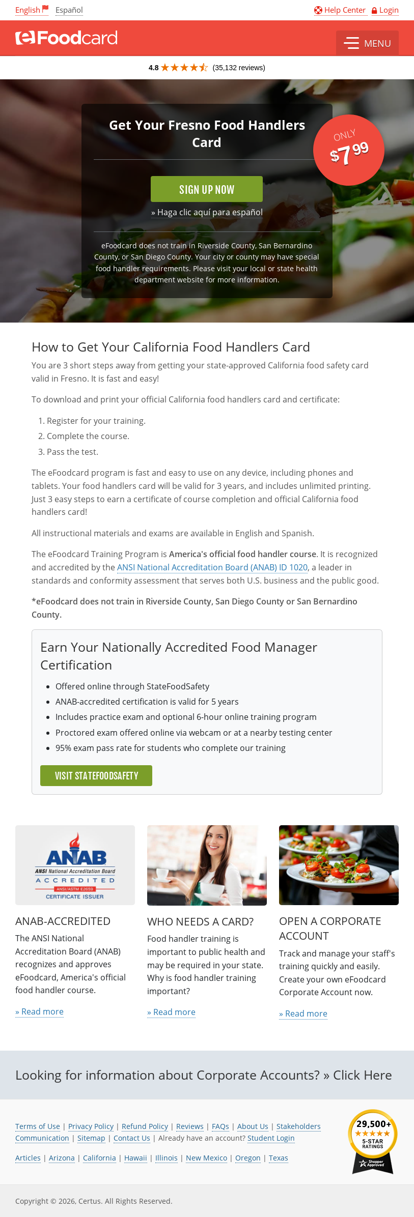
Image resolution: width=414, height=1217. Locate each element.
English (27, 10)
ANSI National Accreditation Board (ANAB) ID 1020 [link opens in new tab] (212, 567)
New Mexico (206, 1158)
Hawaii (135, 1158)
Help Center (341, 10)
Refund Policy (145, 1126)
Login (389, 10)
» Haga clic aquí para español (207, 212)
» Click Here (357, 1074)
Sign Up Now (206, 189)
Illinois (166, 1158)
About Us (252, 1126)
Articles (28, 1158)
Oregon (248, 1158)
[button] (367, 43)
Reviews (190, 1126)
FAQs (220, 1126)
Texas (278, 1158)
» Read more (39, 1011)
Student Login (271, 1138)
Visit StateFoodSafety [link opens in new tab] (96, 775)
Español (69, 10)
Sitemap (91, 1138)
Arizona (62, 1158)
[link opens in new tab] (373, 1142)
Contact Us (132, 1138)
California (99, 1158)
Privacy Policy (91, 1126)
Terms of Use (37, 1126)
